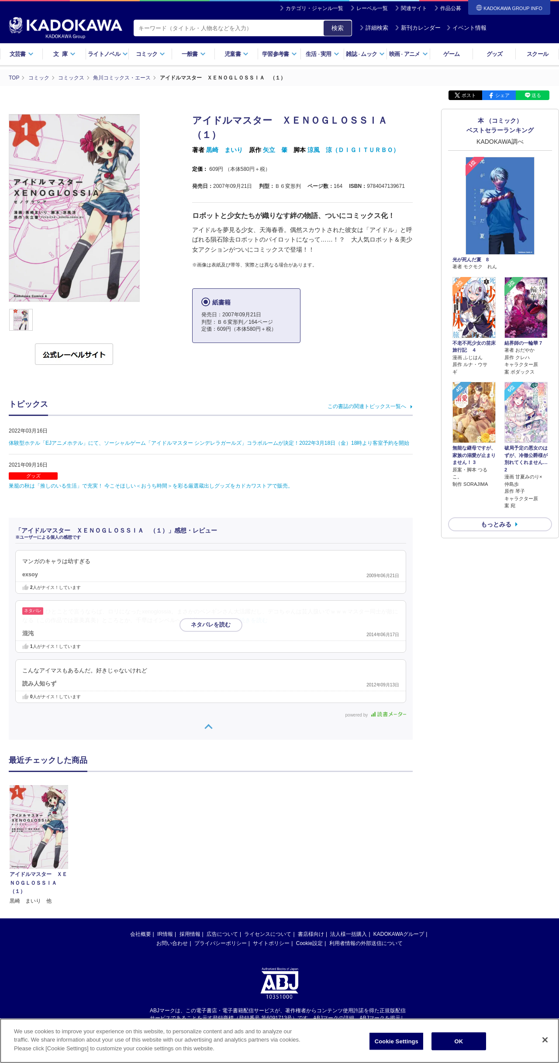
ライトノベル (108, 54)
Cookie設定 (309, 943)
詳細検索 (373, 27)
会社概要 (140, 934)
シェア (502, 95)
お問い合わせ (172, 943)
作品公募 (450, 8)
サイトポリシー (271, 943)
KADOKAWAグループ (398, 934)
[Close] (545, 1043)
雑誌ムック (365, 54)
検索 (337, 27)
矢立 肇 (275, 149)
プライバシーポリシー (220, 943)
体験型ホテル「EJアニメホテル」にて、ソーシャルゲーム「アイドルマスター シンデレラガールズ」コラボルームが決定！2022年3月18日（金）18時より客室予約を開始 (209, 443)
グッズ (495, 54)
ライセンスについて (267, 934)
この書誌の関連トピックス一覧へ (367, 406)
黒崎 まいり (224, 149)
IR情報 (165, 934)
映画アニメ (408, 54)
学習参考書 (279, 54)
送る (536, 95)
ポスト (469, 95)
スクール (537, 54)
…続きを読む (251, 620)
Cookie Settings (396, 1045)
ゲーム (451, 54)
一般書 (194, 54)
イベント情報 (466, 27)
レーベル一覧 (372, 8)
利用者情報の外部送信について (366, 943)
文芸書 (22, 54)
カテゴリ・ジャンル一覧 (314, 8)
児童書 (236, 54)
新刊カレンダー (418, 27)
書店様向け (311, 934)
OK (458, 1045)
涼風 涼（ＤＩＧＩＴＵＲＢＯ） (353, 149)
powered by (375, 715)
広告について (222, 934)
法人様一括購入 (348, 934)
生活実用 (322, 54)
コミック (150, 54)
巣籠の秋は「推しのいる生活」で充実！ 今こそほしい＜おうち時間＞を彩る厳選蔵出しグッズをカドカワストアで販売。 (151, 486)
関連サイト (414, 8)
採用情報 (189, 934)
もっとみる (496, 524)
